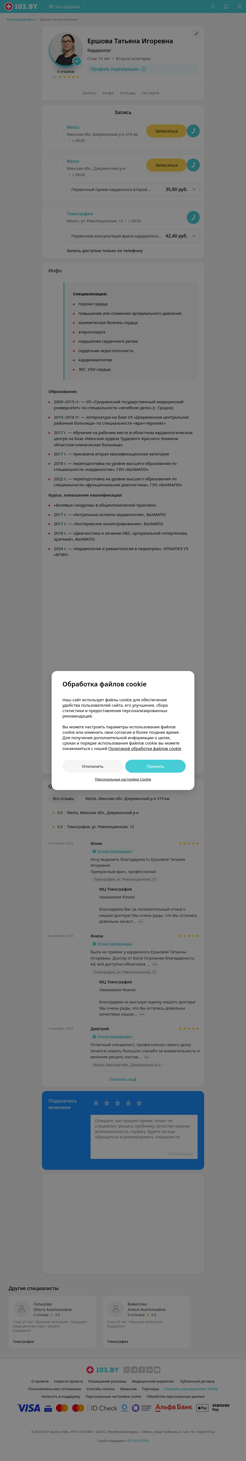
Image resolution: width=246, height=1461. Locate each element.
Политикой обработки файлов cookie (144, 748)
